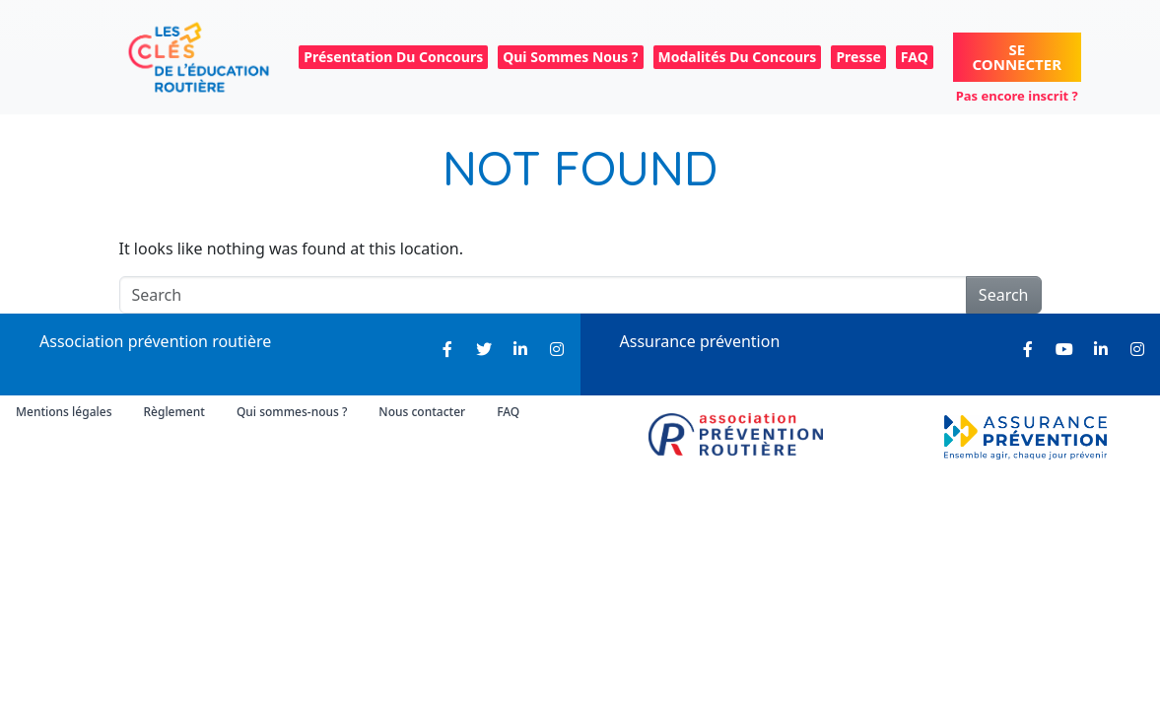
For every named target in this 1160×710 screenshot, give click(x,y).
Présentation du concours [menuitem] (393, 56)
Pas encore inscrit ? (1017, 96)
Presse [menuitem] (858, 56)
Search (1004, 295)
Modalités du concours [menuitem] (737, 56)
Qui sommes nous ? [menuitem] (570, 56)
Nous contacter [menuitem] (421, 411)
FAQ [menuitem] (914, 56)
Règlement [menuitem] (173, 411)
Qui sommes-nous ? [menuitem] (292, 411)
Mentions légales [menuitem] (63, 411)
